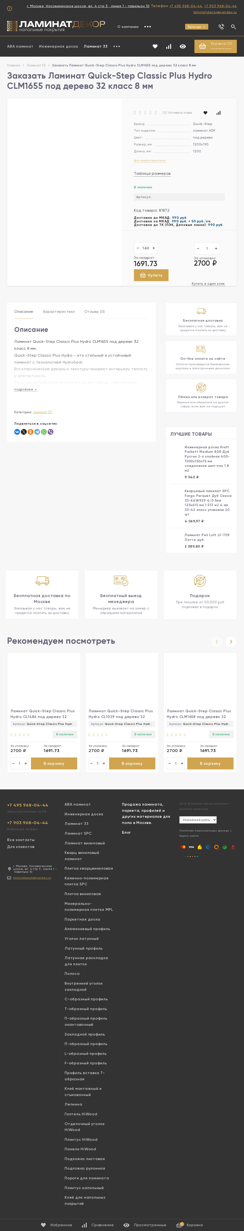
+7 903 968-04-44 (220, 6)
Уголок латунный (82, 939)
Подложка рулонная (85, 1169)
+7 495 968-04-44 (185, 6)
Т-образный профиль (86, 1009)
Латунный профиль (84, 949)
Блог (126, 833)
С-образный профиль (86, 999)
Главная (13, 65)
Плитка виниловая (83, 894)
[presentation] (217, 642)
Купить (151, 276)
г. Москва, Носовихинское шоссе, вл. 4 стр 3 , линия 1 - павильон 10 (88, 6)
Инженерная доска (58, 46)
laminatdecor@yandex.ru (215, 12)
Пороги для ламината (87, 1178)
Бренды (197, 27)
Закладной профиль (85, 1034)
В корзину (54, 763)
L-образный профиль (86, 1054)
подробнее (25, 389)
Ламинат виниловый (85, 843)
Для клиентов (21, 847)
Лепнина (73, 1105)
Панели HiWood (80, 1149)
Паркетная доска (82, 920)
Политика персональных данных (204, 831)
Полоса (72, 974)
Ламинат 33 (96, 46)
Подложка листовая (85, 1159)
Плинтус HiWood (81, 1140)
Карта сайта (188, 836)
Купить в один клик (208, 284)
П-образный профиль (86, 1044)
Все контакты (21, 840)
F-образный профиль (86, 1064)
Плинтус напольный (84, 1188)
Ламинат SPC (78, 834)
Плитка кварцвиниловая (89, 869)
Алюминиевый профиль (87, 929)
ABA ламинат (20, 46)
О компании (128, 27)
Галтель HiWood (81, 1114)
